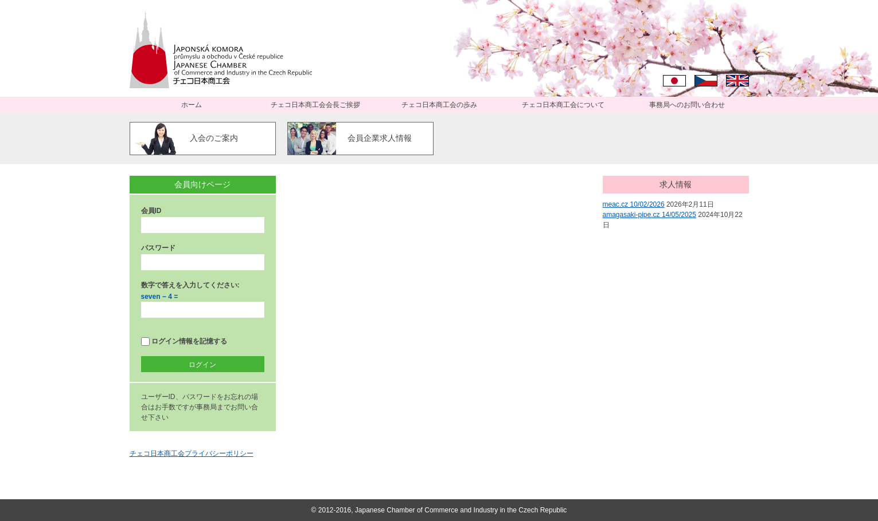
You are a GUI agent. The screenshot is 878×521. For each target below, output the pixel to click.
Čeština (705, 80)
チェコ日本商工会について (563, 105)
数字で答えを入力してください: (190, 285)
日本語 (674, 80)
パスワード (158, 248)
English (737, 80)
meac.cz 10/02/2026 (634, 204)
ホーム (191, 105)
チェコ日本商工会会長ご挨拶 (315, 105)
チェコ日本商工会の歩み (439, 105)
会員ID (151, 211)
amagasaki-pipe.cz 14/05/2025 (649, 215)
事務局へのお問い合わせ (687, 105)
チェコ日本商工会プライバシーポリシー (191, 453)
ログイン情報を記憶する (184, 341)
